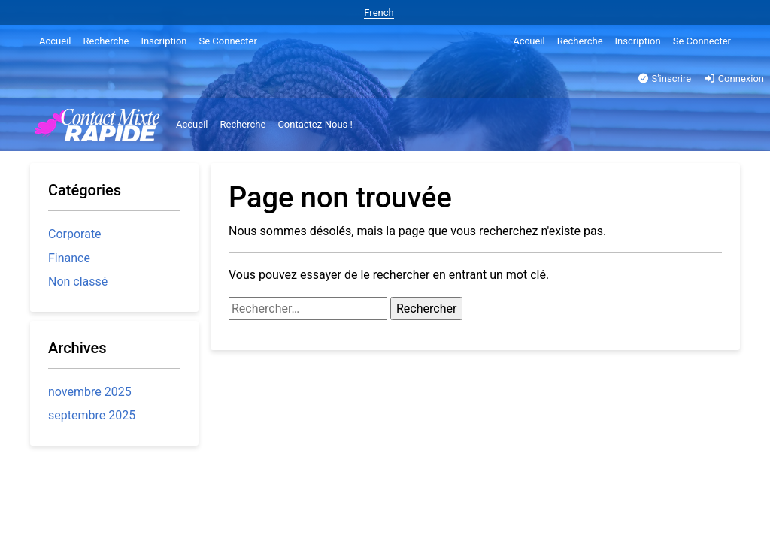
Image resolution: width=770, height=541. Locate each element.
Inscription (163, 41)
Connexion (733, 78)
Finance (69, 258)
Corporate (75, 234)
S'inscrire (664, 78)
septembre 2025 (91, 415)
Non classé (78, 281)
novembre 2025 (90, 392)
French (378, 12)
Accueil (55, 41)
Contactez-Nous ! (315, 124)
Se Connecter (228, 41)
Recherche (106, 41)
